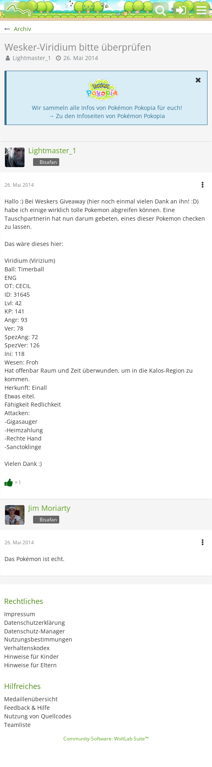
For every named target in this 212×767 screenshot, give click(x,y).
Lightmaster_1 (32, 58)
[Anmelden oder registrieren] (181, 10)
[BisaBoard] (18, 10)
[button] (201, 10)
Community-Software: (106, 738)
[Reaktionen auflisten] (13, 481)
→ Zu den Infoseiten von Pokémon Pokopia (107, 116)
